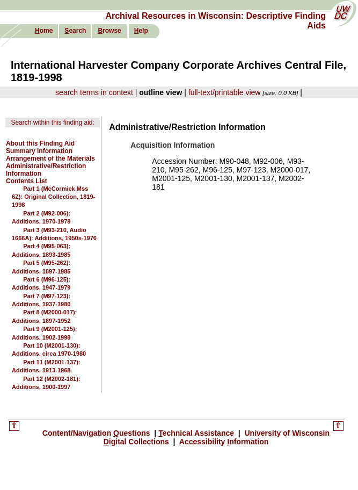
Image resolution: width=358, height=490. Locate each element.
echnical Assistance (197, 433)
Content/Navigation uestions (97, 433)
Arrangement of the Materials (50, 158)
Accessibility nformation (222, 441)
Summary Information (39, 151)
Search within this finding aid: (52, 122)
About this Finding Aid (40, 143)
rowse (109, 30)
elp (141, 30)
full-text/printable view (224, 92)
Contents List (26, 181)
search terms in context (94, 92)
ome (44, 30)
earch (75, 30)
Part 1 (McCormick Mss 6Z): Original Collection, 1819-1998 (53, 196)
